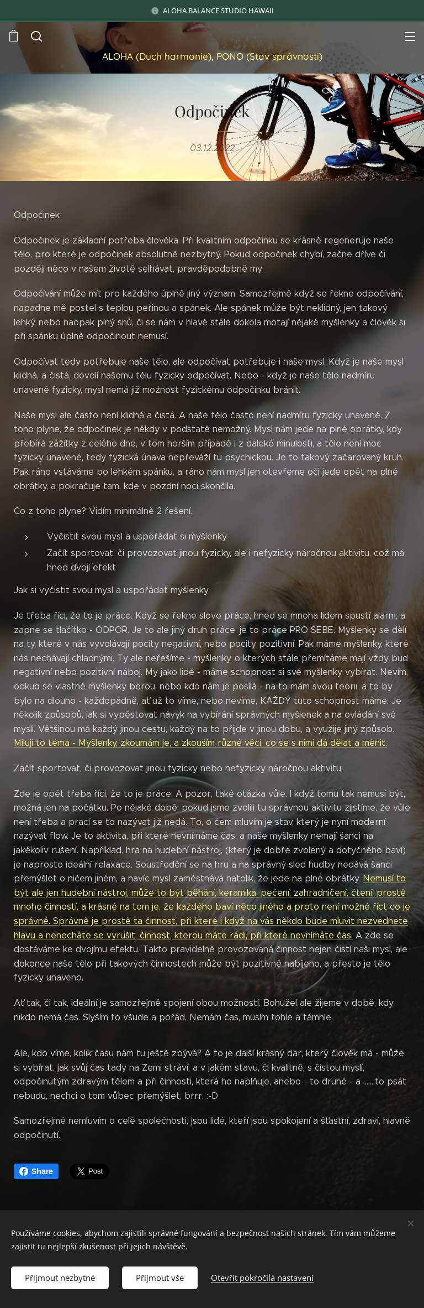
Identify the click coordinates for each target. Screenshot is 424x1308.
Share (36, 1171)
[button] (36, 36)
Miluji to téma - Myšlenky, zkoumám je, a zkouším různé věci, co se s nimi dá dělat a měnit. (200, 743)
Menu (410, 36)
